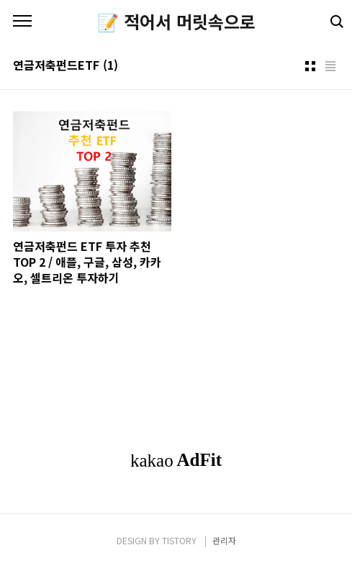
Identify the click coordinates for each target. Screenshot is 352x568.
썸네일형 (310, 66)
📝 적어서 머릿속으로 (176, 21)
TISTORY (179, 540)
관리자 (224, 540)
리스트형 (330, 66)
